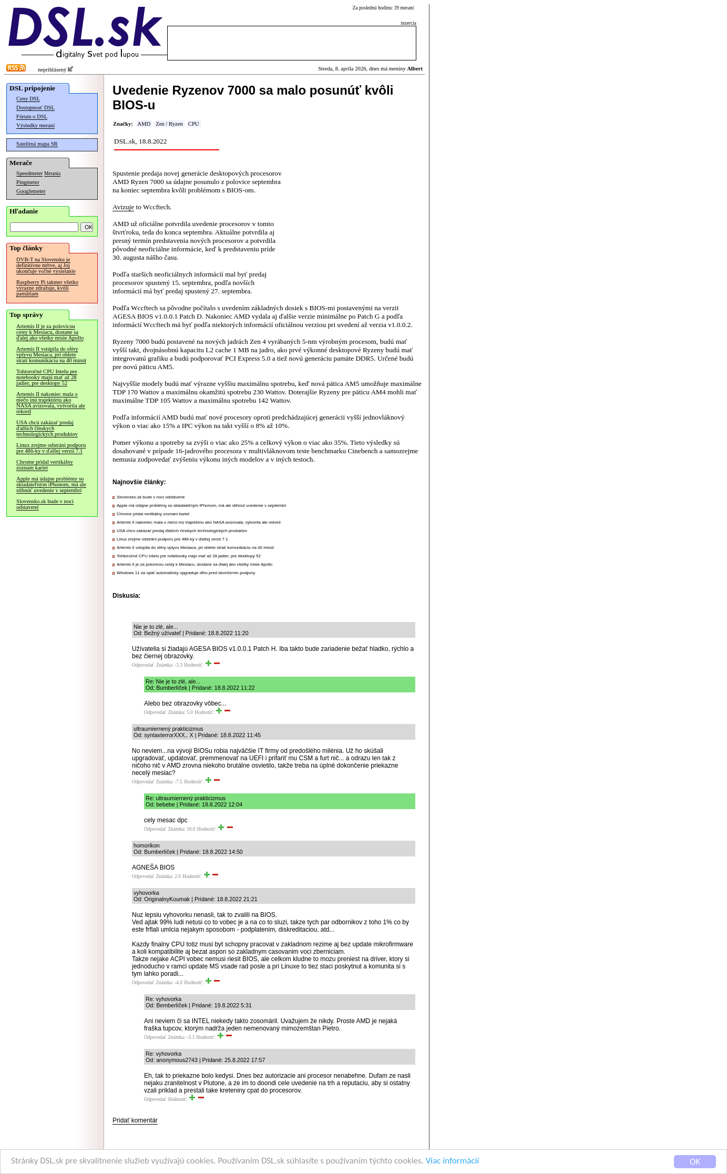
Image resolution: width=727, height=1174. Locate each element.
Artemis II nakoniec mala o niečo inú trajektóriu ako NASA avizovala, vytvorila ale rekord (50, 402)
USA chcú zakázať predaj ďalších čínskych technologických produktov (47, 428)
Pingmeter (27, 182)
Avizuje (123, 207)
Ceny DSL (28, 98)
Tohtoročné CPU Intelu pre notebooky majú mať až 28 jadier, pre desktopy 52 (46, 377)
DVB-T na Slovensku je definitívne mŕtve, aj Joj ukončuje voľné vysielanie (46, 265)
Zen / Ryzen (169, 124)
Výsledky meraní (35, 125)
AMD (143, 124)
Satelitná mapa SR (37, 144)
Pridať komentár (135, 1120)
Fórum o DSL (31, 116)
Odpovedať (143, 665)
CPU (193, 124)
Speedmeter (29, 173)
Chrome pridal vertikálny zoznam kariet (44, 465)
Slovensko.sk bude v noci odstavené (45, 504)
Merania (52, 173)
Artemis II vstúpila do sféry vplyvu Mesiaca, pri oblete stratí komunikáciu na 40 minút (51, 354)
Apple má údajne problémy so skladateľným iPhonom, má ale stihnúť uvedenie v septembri (51, 484)
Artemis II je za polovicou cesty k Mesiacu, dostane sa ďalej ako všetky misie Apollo (50, 332)
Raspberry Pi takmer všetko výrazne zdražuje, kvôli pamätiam (47, 288)
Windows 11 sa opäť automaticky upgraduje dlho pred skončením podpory (186, 572)
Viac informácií (454, 1162)
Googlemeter (31, 191)
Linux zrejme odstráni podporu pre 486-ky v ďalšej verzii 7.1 (51, 448)
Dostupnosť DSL (35, 107)
